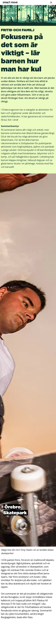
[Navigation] (51, 2)
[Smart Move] (10, 2)
